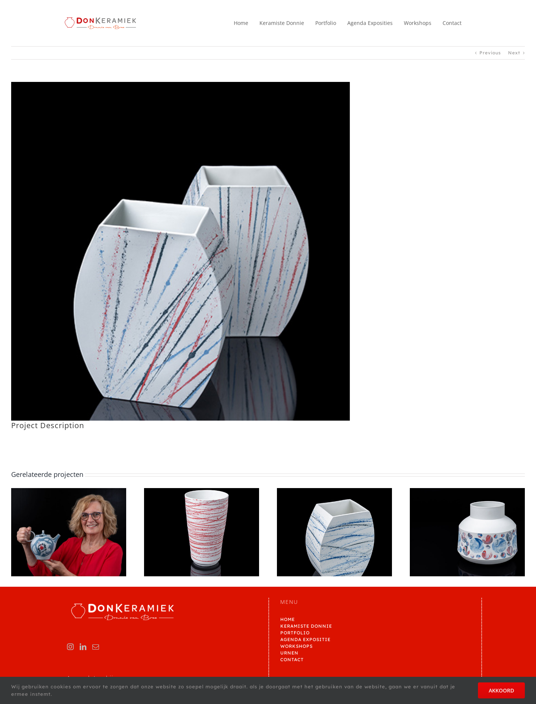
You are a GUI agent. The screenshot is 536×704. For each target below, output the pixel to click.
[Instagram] (70, 646)
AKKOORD (501, 690)
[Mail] (95, 646)
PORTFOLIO (295, 632)
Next (514, 52)
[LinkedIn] (83, 646)
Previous (490, 52)
